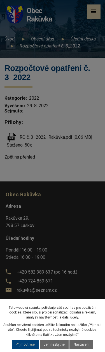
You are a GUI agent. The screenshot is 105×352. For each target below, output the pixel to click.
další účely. (70, 317)
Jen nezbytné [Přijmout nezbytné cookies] (54, 344)
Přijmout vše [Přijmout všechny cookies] (25, 344)
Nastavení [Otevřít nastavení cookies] (81, 344)
